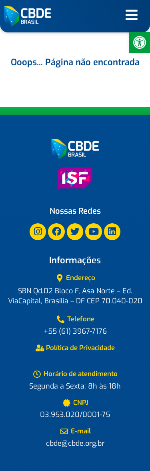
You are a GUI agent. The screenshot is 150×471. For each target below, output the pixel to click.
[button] (139, 42)
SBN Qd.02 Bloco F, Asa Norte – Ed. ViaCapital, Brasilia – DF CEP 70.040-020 (75, 296)
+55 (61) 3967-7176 (75, 331)
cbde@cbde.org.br (75, 443)
